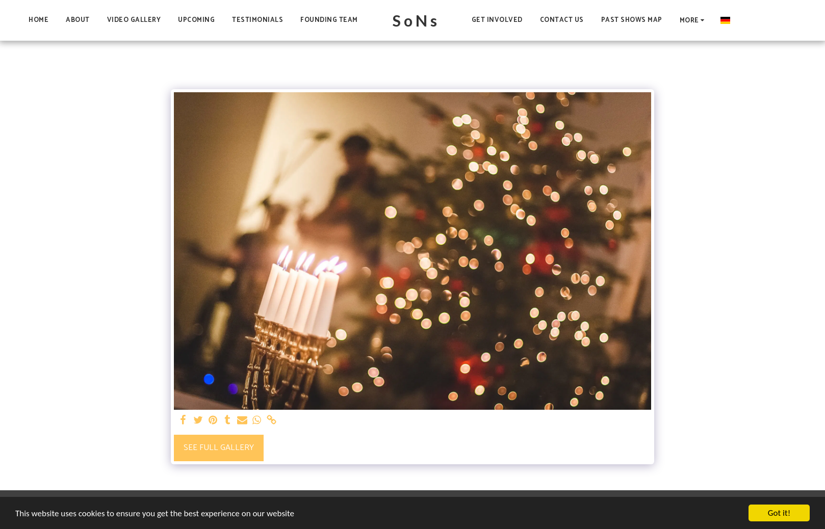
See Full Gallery (219, 448)
